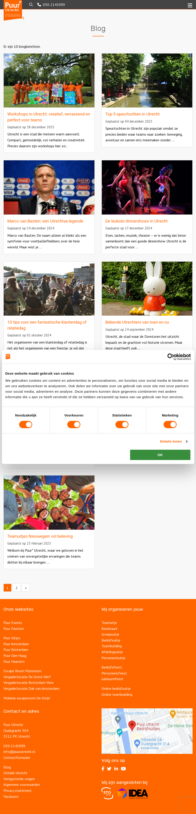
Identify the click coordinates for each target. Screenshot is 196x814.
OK (160, 455)
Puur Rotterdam (15, 649)
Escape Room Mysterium (22, 671)
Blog (7, 767)
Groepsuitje (110, 634)
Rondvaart (110, 628)
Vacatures (11, 796)
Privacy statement (17, 790)
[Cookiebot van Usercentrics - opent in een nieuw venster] (171, 356)
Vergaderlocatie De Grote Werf (27, 676)
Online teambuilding (117, 694)
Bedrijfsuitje (111, 640)
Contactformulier (16, 757)
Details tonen (171, 441)
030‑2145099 (14, 746)
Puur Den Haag (14, 655)
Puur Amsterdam (16, 644)
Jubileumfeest (112, 679)
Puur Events (12, 622)
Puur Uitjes (11, 638)
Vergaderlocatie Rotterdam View (28, 682)
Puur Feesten (13, 628)
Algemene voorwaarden (21, 784)
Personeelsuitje (113, 657)
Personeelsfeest (114, 673)
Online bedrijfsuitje (116, 688)
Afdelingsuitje (112, 652)
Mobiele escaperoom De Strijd (26, 698)
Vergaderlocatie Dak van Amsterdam (31, 688)
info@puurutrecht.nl (19, 751)
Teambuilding (112, 646)
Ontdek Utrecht (15, 773)
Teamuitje (109, 622)
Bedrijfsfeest (112, 667)
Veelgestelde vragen (19, 778)
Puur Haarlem (14, 661)
